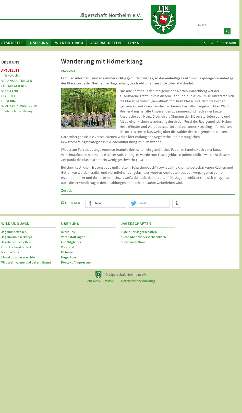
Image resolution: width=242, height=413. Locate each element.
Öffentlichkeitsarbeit (16, 247)
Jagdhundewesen (14, 232)
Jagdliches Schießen (16, 242)
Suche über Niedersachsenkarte (144, 237)
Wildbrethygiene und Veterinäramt (26, 262)
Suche (202, 25)
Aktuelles (10, 70)
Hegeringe (10, 101)
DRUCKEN (70, 203)
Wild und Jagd (69, 42)
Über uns (39, 42)
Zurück (66, 190)
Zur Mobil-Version (100, 281)
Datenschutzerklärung (18, 111)
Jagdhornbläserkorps (16, 237)
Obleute (8, 96)
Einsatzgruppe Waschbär (19, 257)
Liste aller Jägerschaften (139, 232)
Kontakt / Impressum (219, 42)
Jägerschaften (105, 42)
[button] (106, 203)
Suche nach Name (134, 242)
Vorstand (9, 91)
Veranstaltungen (16, 80)
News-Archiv (12, 75)
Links (133, 42)
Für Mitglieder (14, 85)
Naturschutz (10, 252)
